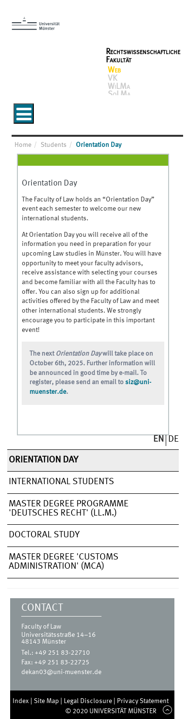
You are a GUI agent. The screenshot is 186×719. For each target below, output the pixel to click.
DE (173, 439)
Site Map (47, 701)
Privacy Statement (143, 701)
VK (112, 79)
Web (114, 70)
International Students (61, 481)
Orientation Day (43, 460)
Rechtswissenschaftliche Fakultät (143, 56)
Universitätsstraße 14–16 (58, 635)
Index (21, 701)
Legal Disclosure (89, 701)
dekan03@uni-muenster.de (61, 672)
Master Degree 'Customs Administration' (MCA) (63, 562)
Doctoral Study (44, 535)
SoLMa (119, 95)
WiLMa (119, 87)
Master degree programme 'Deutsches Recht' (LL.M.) (69, 509)
